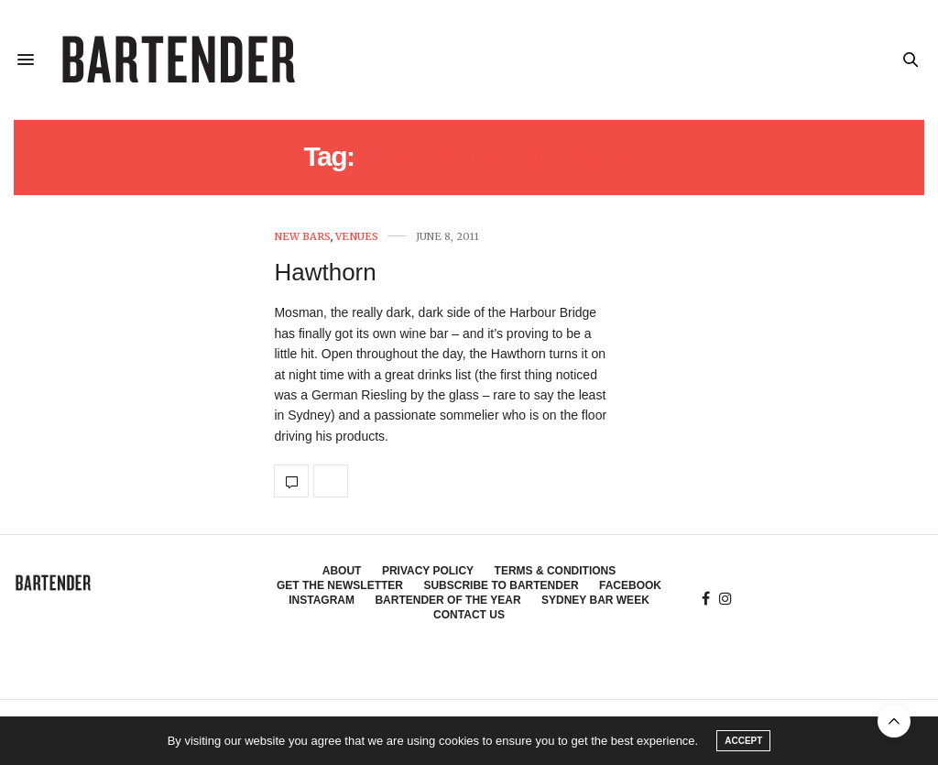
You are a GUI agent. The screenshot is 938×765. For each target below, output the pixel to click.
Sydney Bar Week (595, 600)
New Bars (302, 237)
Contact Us (469, 614)
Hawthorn (325, 272)
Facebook (630, 585)
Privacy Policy (428, 570)
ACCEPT (743, 741)
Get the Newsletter (340, 585)
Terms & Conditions (555, 570)
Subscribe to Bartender (500, 585)
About (342, 570)
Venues (356, 237)
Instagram (321, 600)
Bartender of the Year (447, 600)
